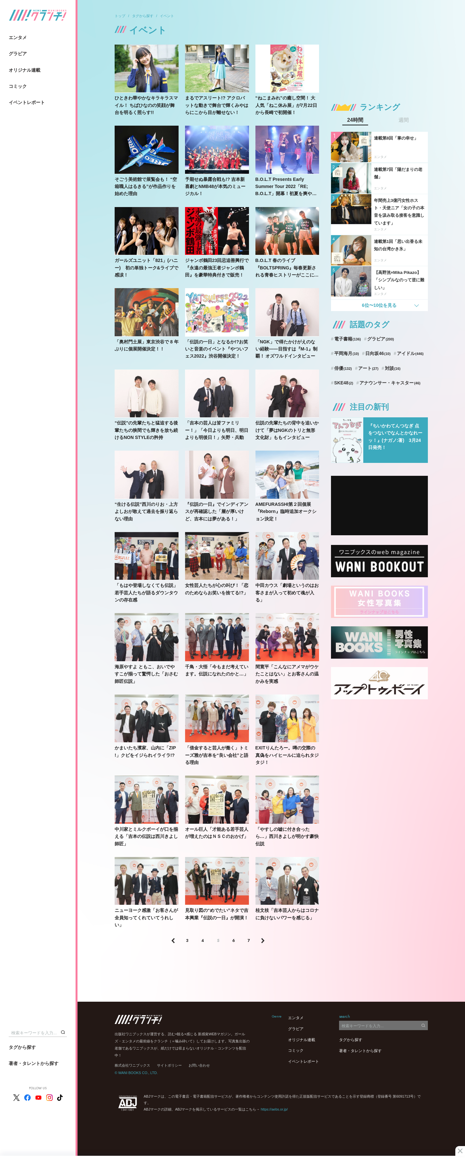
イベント (167, 16)
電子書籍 (347, 338)
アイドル (410, 353)
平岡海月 (346, 353)
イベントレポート (27, 102)
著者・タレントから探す (33, 1063)
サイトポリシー (169, 1065)
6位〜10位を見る (379, 305)
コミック (18, 86)
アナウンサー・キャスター (389, 382)
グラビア (18, 53)
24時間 (355, 120)
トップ (120, 16)
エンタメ (18, 37)
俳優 (343, 368)
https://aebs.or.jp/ (274, 1109)
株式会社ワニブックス (132, 1065)
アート (368, 368)
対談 (393, 368)
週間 (403, 120)
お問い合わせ (199, 1065)
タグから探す (22, 1047)
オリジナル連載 (24, 70)
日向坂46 (377, 353)
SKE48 (343, 382)
